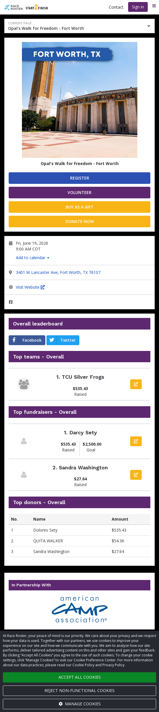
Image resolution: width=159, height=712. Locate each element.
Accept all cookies (80, 677)
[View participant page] (23, 441)
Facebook (25, 340)
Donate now (80, 221)
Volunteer (79, 192)
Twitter (61, 340)
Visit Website (30, 287)
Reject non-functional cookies (79, 690)
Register (79, 178)
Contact (116, 7)
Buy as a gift (79, 207)
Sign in (138, 7)
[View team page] (23, 384)
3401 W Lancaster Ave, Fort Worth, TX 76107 (58, 272)
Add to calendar (32, 257)
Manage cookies (80, 703)
